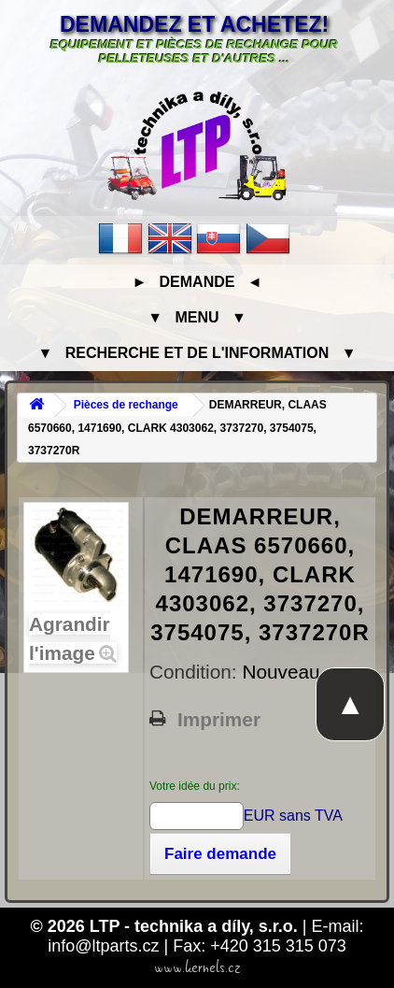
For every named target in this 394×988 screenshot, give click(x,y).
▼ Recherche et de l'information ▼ (197, 353)
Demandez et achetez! (194, 24)
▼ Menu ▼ (197, 317)
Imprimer (218, 719)
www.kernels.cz (197, 967)
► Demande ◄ (196, 282)
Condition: (195, 671)
